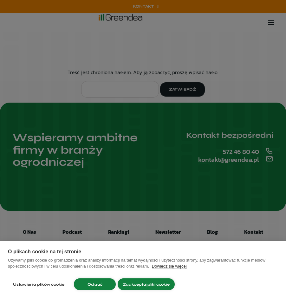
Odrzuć (95, 284)
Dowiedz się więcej (169, 269)
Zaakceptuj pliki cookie (148, 284)
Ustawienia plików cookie (38, 284)
